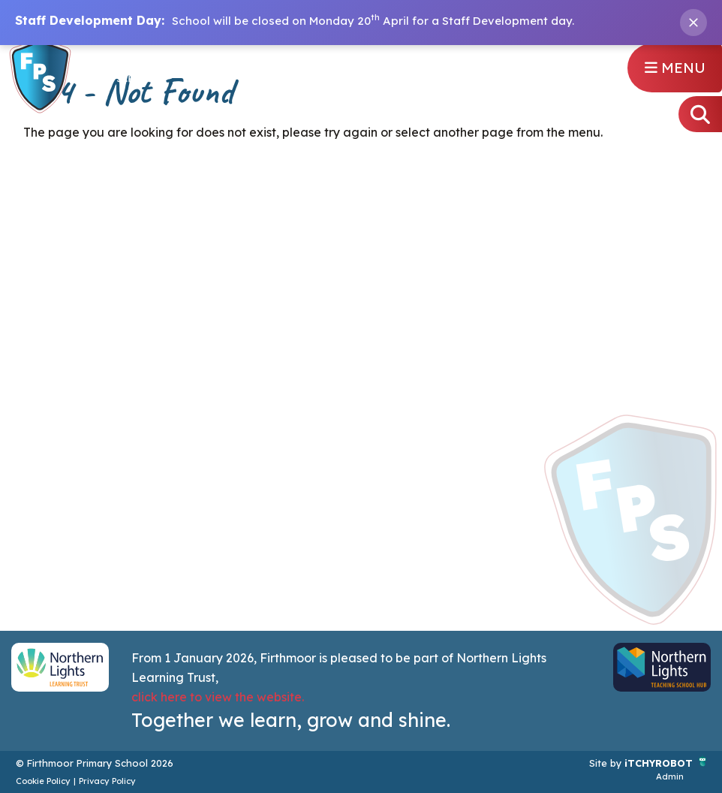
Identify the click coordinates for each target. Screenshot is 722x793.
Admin (670, 776)
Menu (675, 68)
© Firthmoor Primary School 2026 (94, 763)
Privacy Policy (107, 781)
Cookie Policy (43, 781)
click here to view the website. (217, 696)
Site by (606, 763)
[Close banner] (693, 22)
